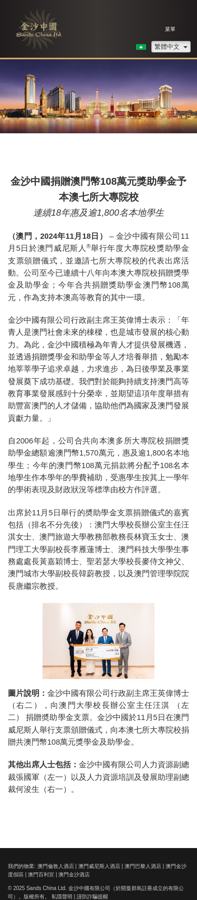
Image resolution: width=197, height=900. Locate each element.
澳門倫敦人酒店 (55, 866)
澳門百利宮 (41, 874)
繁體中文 (171, 46)
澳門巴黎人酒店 (143, 866)
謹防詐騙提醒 (92, 896)
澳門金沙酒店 (74, 874)
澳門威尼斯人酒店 (99, 866)
